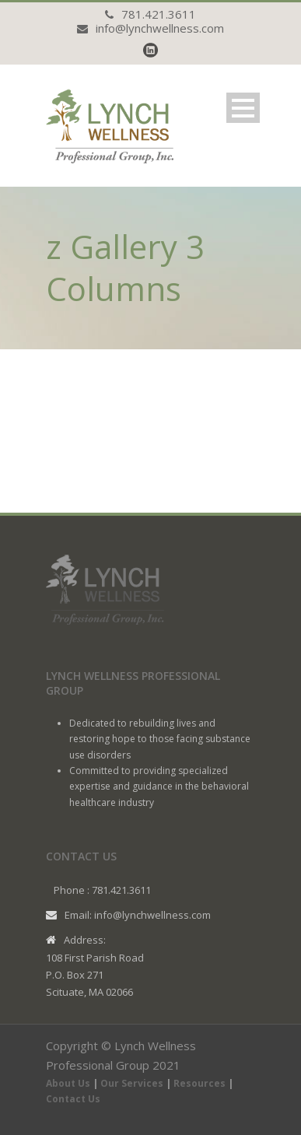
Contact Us (73, 1098)
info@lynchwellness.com (160, 28)
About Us (68, 1083)
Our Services (131, 1083)
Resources (199, 1083)
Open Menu (243, 108)
